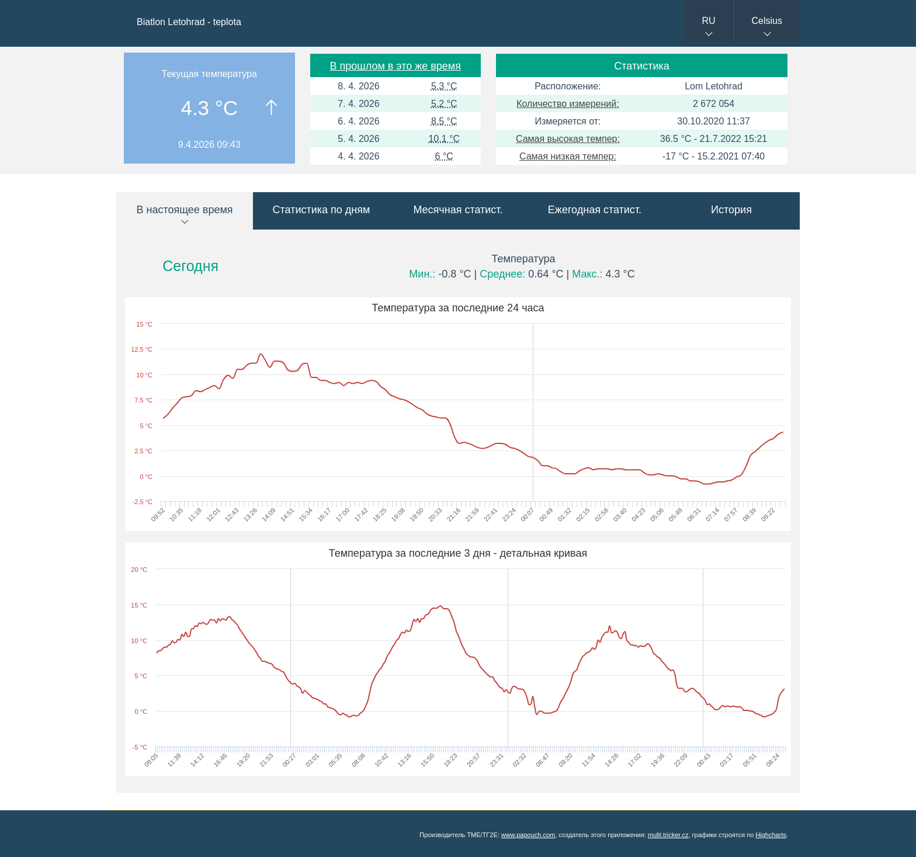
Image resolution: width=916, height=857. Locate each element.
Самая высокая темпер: (568, 139)
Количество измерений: (567, 104)
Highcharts (770, 834)
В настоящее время (184, 210)
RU (708, 21)
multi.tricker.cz (668, 834)
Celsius (767, 21)
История (731, 210)
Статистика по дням (321, 210)
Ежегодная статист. (594, 210)
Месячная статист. (457, 210)
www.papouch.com (528, 834)
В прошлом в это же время (395, 66)
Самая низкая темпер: (567, 156)
